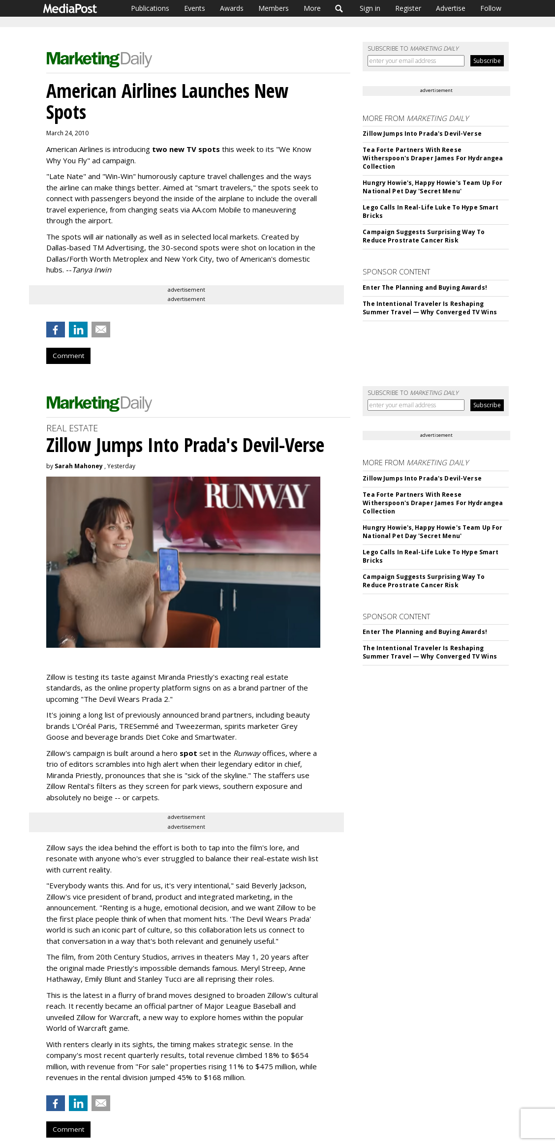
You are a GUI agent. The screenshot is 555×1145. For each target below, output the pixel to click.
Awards (232, 8)
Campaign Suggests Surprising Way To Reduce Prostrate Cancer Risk (424, 236)
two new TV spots (186, 149)
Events (194, 8)
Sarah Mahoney (79, 466)
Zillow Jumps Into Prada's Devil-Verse (422, 133)
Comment (68, 355)
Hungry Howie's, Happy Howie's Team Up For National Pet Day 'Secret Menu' (432, 187)
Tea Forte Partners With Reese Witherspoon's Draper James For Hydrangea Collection (433, 158)
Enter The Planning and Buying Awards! (425, 287)
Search (339, 8)
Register (408, 8)
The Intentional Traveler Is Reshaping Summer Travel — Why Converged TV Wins (429, 308)
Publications (150, 8)
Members (273, 8)
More (312, 8)
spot (188, 753)
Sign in (370, 8)
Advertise (450, 8)
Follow (490, 8)
